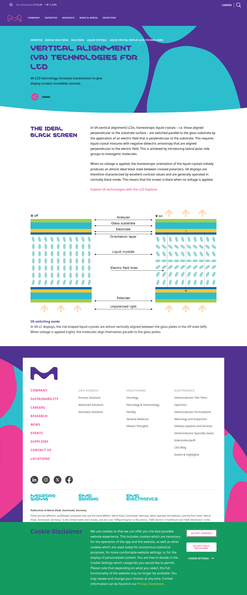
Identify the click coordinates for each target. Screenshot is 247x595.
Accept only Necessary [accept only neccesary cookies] (201, 547)
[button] (11, 5)
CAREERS (227, 5)
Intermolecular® (184, 440)
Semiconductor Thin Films (190, 397)
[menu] (72, 18)
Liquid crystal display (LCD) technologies (136, 40)
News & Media (89, 17)
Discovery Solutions (91, 412)
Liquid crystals (97, 40)
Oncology (132, 397)
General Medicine (137, 419)
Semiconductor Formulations (192, 412)
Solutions (77, 40)
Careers (37, 407)
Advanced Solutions (91, 405)
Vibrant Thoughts (137, 426)
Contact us (41, 450)
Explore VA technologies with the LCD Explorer (124, 189)
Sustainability (44, 399)
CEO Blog (180, 447)
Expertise (51, 17)
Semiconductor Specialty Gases (194, 433)
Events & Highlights (186, 454)
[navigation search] (238, 5)
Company (34, 17)
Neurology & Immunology (142, 405)
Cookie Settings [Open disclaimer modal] (198, 558)
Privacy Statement (151, 584)
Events (36, 433)
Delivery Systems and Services (193, 426)
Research (68, 17)
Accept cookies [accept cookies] (201, 533)
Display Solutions (57, 40)
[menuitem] (35, 18)
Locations (40, 459)
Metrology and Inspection (190, 419)
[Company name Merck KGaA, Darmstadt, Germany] (14, 18)
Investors (109, 17)
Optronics (180, 405)
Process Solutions (90, 397)
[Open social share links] (34, 97)
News (35, 424)
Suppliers (39, 441)
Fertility (131, 412)
